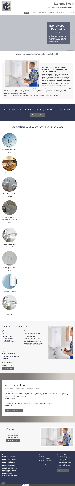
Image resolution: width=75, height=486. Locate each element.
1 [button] (66, 50)
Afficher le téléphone (13, 437)
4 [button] (69, 50)
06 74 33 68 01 (7, 365)
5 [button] (70, 50)
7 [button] (72, 50)
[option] (37, 33)
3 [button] (68, 50)
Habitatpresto (44, 484)
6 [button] (71, 50)
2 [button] (67, 50)
